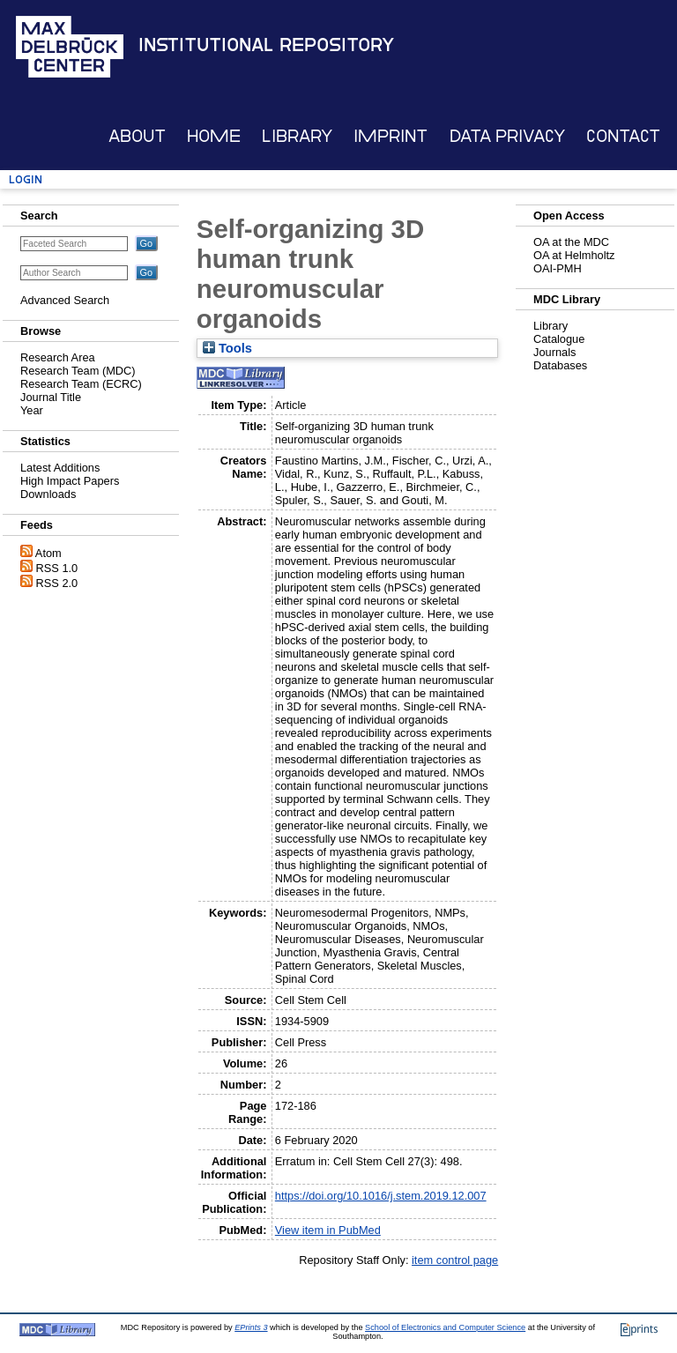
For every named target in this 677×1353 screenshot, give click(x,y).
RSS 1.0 (57, 568)
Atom (48, 553)
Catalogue (558, 339)
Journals (554, 352)
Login (25, 179)
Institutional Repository (266, 45)
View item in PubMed (328, 1230)
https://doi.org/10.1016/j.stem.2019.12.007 (381, 1195)
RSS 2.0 (57, 583)
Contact (623, 136)
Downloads (48, 494)
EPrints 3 (250, 1327)
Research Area (57, 357)
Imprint (390, 136)
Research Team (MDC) (78, 370)
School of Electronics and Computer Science (445, 1327)
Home (214, 136)
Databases (560, 365)
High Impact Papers (69, 480)
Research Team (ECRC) (81, 383)
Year (31, 410)
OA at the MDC (571, 242)
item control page (455, 1260)
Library (297, 136)
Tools (227, 348)
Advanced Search (64, 300)
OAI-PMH (557, 268)
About (137, 136)
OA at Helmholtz (573, 255)
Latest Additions (60, 467)
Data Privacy (507, 136)
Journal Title (50, 397)
